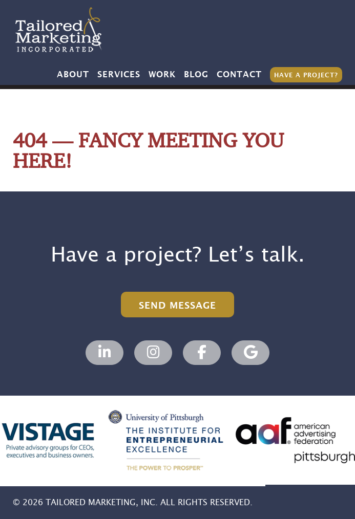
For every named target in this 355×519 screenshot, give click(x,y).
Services (118, 74)
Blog (196, 74)
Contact (239, 74)
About (73, 74)
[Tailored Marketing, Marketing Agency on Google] (250, 352)
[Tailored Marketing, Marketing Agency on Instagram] (153, 352)
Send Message (177, 305)
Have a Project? (306, 75)
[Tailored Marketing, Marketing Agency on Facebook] (202, 352)
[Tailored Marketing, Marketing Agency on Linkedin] (104, 352)
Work (162, 74)
